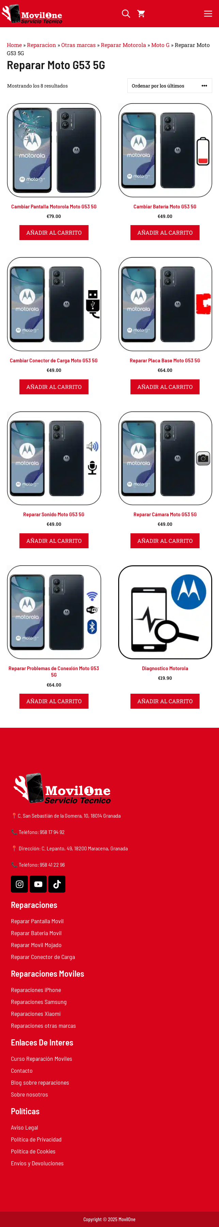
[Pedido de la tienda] (169, 85)
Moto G (160, 44)
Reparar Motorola (123, 44)
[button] (126, 13)
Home (14, 44)
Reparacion (41, 44)
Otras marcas (78, 44)
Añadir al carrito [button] (54, 232)
